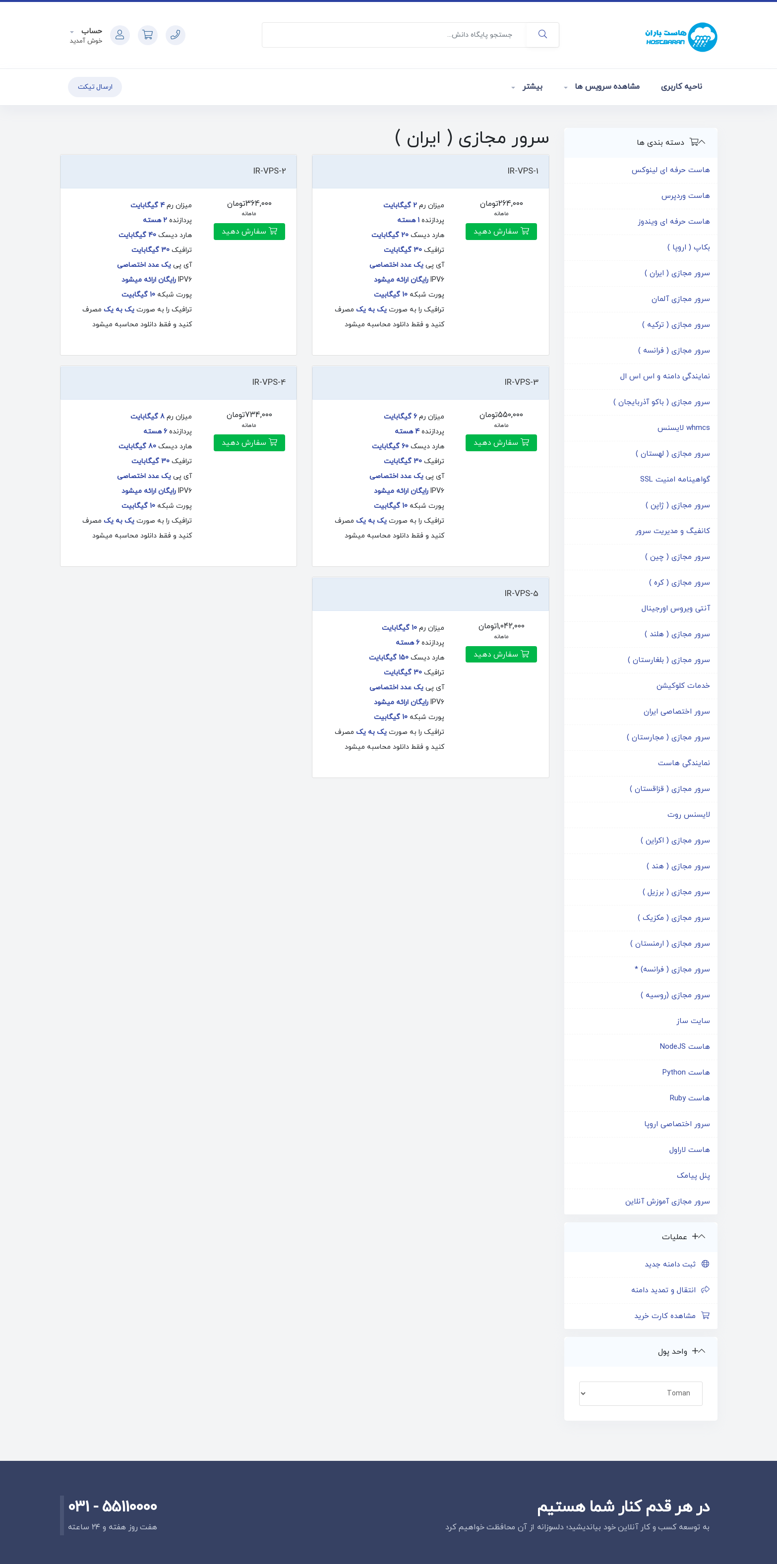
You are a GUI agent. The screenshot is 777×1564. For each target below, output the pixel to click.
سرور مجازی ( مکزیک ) (674, 918)
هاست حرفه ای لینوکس (671, 170)
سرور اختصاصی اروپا (677, 1124)
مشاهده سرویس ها (606, 86)
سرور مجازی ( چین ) (677, 557)
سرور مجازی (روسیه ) (675, 995)
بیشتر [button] (531, 86)
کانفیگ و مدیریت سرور (672, 531)
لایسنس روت (688, 815)
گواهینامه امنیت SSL (675, 480)
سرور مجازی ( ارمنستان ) (670, 944)
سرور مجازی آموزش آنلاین (667, 1202)
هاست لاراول (689, 1150)
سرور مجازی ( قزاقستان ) (670, 789)
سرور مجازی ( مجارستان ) (668, 737)
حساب (90, 31)
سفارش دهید (501, 231)
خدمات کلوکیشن (683, 686)
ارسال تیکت (95, 87)
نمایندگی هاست (684, 763)
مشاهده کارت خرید (672, 1316)
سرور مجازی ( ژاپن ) (678, 505)
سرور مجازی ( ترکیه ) (676, 325)
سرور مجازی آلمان (681, 299)
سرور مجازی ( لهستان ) (673, 454)
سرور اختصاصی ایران (677, 712)
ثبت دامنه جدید (677, 1265)
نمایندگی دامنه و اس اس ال (665, 376)
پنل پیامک (693, 1176)
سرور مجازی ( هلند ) (677, 634)
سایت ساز (693, 1021)
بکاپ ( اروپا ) (688, 247)
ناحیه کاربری (681, 86)
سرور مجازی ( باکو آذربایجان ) (661, 402)
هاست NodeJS (685, 1047)
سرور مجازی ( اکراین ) (675, 841)
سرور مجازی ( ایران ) (677, 273)
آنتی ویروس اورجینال (676, 608)
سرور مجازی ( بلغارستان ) (669, 660)
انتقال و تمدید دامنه (670, 1290)
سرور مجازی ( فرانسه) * (672, 969)
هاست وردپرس (685, 196)
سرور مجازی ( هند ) (678, 866)
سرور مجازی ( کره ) (679, 583)
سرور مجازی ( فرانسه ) (674, 351)
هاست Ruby (690, 1098)
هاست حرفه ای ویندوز (674, 222)
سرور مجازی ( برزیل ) (676, 892)
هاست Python (686, 1073)
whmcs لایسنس (683, 428)
